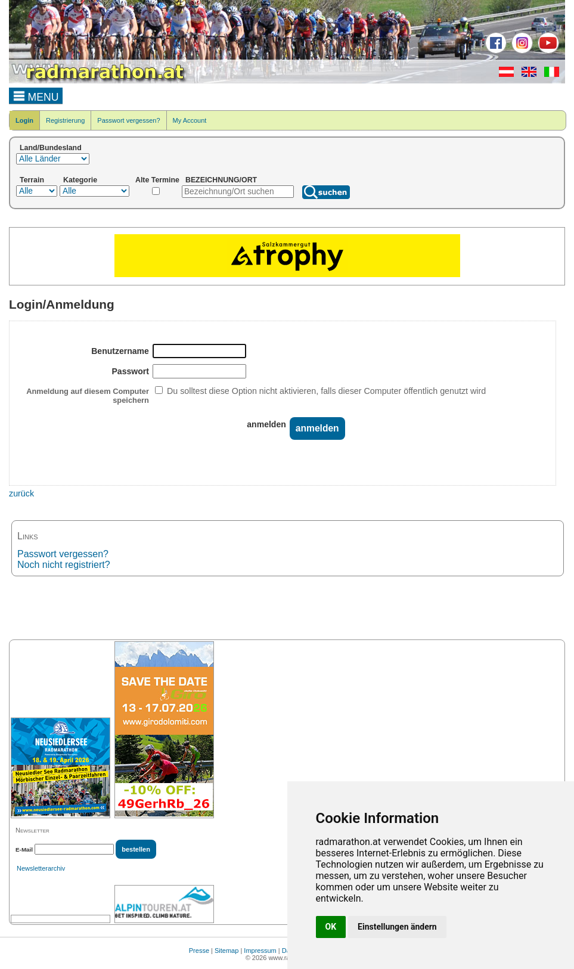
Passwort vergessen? (128, 120)
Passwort (130, 371)
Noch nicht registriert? (63, 565)
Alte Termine (157, 180)
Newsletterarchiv (41, 868)
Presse (199, 950)
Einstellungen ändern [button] (397, 926)
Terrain (32, 180)
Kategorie (80, 180)
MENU (36, 95)
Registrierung (65, 120)
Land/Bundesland (51, 148)
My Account (190, 120)
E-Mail (24, 849)
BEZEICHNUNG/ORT (221, 180)
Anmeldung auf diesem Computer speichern (87, 396)
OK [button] (331, 926)
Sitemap (226, 950)
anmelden (266, 424)
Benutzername (120, 351)
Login (24, 120)
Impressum (260, 950)
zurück (21, 493)
